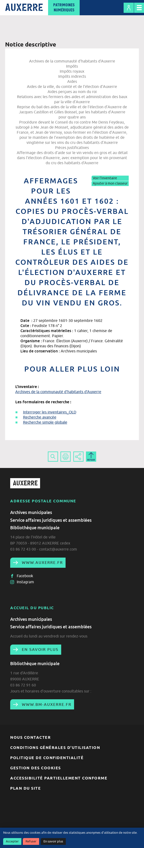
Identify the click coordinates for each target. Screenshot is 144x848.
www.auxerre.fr (41, 562)
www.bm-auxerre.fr (45, 704)
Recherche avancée (39, 417)
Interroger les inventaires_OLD (49, 412)
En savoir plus (53, 841)
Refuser (30, 841)
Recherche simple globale (45, 422)
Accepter (12, 841)
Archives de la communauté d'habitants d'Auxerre (58, 391)
